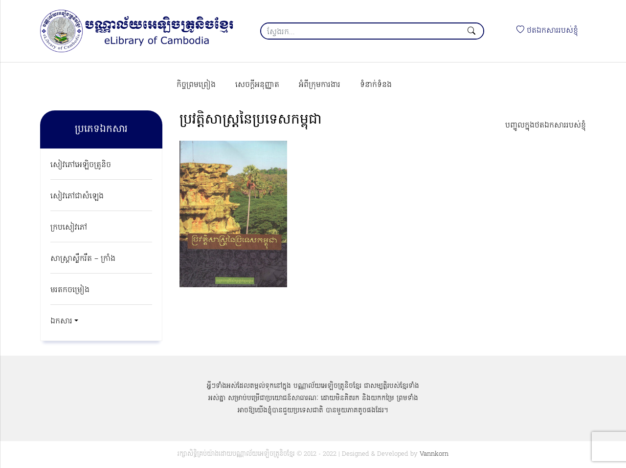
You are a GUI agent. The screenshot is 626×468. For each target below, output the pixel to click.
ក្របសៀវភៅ (68, 228)
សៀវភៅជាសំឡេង (77, 196)
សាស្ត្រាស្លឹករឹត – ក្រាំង (82, 259)
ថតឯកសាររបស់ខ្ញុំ (547, 31)
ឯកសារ (61, 321)
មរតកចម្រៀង (69, 290)
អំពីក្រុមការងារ (319, 85)
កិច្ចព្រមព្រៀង (196, 85)
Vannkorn (434, 454)
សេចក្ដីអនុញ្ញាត (257, 85)
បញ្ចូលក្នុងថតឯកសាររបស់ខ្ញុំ (545, 125)
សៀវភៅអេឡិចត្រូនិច (80, 165)
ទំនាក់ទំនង (376, 85)
